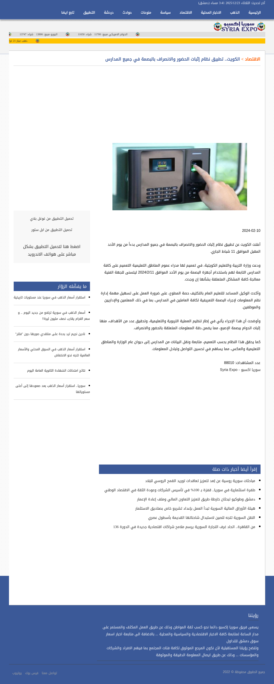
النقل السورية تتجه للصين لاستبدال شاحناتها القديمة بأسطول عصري (201, 517)
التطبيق (89, 12)
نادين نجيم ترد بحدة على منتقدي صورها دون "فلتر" (50, 334)
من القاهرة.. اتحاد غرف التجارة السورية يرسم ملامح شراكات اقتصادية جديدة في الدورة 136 (184, 526)
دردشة (109, 12)
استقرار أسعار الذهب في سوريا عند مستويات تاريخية (49, 297)
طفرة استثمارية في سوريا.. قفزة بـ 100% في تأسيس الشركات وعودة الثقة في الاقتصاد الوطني (179, 490)
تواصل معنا (49, 673)
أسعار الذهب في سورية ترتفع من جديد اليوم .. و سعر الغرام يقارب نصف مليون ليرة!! (54, 316)
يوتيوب (17, 673)
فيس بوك (31, 673)
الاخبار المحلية (211, 12)
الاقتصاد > (250, 59)
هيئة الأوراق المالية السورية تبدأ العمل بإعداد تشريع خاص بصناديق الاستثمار (195, 508)
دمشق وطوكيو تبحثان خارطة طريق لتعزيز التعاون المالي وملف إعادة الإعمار (196, 499)
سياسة (165, 12)
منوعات (146, 12)
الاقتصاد (186, 12)
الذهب (234, 12)
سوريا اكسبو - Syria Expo (240, 369)
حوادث (127, 12)
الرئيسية (254, 12)
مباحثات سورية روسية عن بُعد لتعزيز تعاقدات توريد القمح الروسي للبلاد (200, 480)
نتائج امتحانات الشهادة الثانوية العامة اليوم (56, 371)
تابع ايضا (67, 12)
